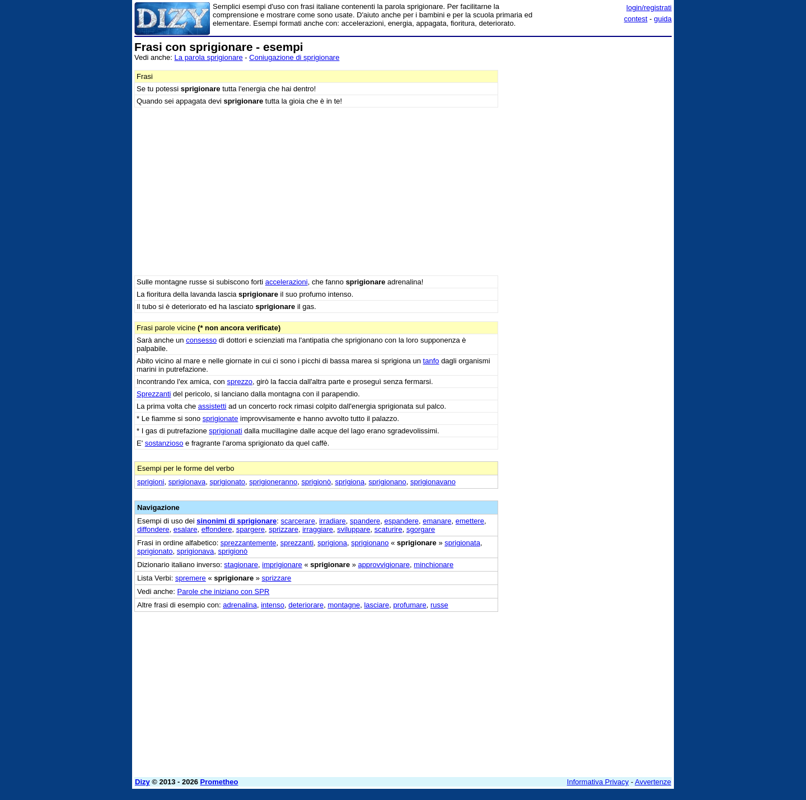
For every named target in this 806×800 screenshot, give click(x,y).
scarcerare (298, 521)
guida (663, 19)
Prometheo (219, 782)
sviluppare (353, 529)
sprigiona (349, 482)
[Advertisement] (588, 209)
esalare (186, 529)
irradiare (332, 521)
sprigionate (220, 418)
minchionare (433, 564)
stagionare (241, 564)
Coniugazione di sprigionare (294, 57)
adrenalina (240, 605)
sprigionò (316, 482)
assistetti (212, 406)
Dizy (142, 782)
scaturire (388, 529)
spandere (365, 521)
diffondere (153, 529)
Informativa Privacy (598, 782)
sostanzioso (164, 443)
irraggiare (317, 529)
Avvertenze (653, 782)
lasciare (376, 605)
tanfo (431, 361)
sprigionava (187, 482)
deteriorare (306, 605)
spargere (250, 529)
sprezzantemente (249, 543)
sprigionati (225, 431)
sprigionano (387, 482)
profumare (410, 605)
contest (636, 19)
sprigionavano (433, 482)
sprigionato (227, 482)
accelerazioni (286, 282)
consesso (201, 340)
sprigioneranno (273, 482)
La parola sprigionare (209, 57)
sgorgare (420, 529)
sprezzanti (296, 543)
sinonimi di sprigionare (236, 521)
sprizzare (283, 529)
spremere (190, 578)
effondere (217, 529)
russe (439, 605)
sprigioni (150, 482)
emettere (470, 521)
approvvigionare (384, 564)
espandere (402, 521)
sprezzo (239, 381)
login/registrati (649, 7)
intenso (272, 605)
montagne (343, 605)
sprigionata (462, 543)
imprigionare (282, 564)
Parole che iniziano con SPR (223, 591)
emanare (437, 521)
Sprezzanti (154, 394)
